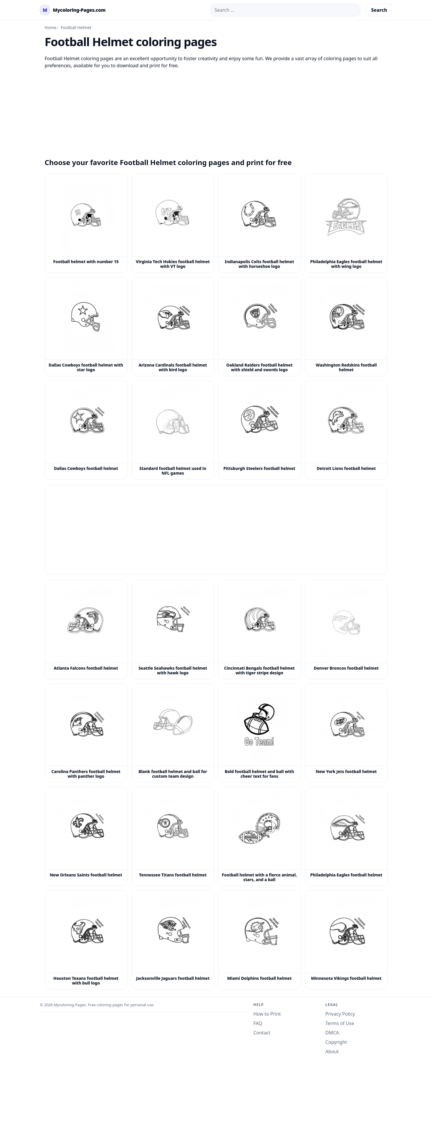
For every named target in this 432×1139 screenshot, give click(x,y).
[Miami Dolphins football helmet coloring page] (259, 940)
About (332, 1051)
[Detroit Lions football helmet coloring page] (346, 430)
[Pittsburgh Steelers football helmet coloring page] (259, 430)
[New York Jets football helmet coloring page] (346, 733)
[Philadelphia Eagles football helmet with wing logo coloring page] (346, 223)
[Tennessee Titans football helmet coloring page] (172, 836)
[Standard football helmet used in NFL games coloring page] (172, 430)
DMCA (332, 1032)
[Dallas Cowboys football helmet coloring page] (86, 430)
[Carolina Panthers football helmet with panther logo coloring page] (86, 733)
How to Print (267, 1014)
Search (379, 10)
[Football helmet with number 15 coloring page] (86, 223)
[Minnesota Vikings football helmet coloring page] (346, 940)
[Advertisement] (216, 110)
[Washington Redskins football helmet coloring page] (346, 326)
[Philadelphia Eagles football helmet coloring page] (346, 836)
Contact (261, 1032)
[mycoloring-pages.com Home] (73, 10)
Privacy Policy (340, 1014)
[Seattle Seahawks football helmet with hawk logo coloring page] (172, 629)
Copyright (336, 1042)
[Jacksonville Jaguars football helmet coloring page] (172, 940)
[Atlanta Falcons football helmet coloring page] (86, 629)
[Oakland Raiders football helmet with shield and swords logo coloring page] (259, 326)
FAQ (257, 1023)
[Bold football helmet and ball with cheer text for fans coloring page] (259, 733)
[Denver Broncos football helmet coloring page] (346, 629)
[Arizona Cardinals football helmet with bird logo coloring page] (172, 326)
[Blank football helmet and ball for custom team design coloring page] (172, 733)
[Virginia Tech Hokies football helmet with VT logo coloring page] (172, 223)
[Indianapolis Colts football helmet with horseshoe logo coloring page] (259, 223)
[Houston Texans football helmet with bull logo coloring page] (86, 940)
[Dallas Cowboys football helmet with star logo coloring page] (86, 326)
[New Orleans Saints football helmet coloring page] (86, 836)
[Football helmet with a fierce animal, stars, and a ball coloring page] (259, 836)
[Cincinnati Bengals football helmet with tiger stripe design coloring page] (259, 629)
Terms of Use (339, 1023)
